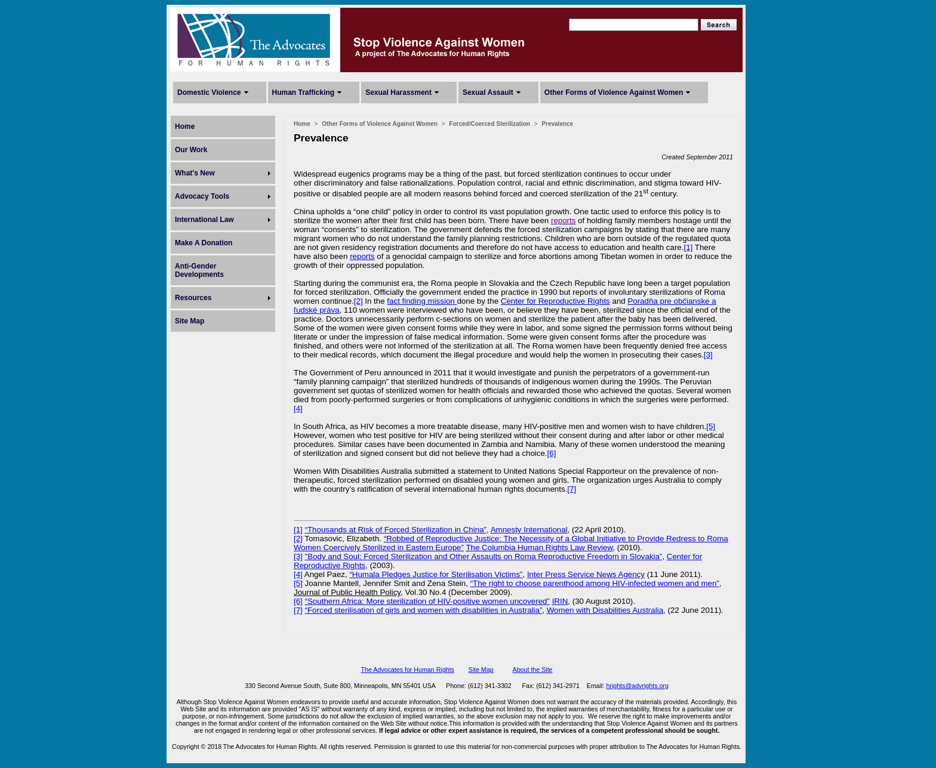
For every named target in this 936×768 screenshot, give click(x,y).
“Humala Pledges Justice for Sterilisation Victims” (435, 574)
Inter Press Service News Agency (586, 574)
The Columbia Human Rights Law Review (539, 547)
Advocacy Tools (202, 196)
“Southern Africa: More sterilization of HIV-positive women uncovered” (427, 601)
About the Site (533, 669)
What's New (195, 173)
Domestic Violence (209, 92)
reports (362, 256)
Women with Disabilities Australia (605, 610)
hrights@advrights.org (637, 685)
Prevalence (557, 124)
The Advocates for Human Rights (407, 669)
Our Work (191, 150)
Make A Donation (203, 243)
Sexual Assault (488, 92)
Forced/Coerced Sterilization (489, 124)
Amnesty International (529, 529)
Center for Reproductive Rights (555, 301)
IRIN (560, 601)
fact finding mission (422, 301)
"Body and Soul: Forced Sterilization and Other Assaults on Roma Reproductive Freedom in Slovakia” (484, 556)
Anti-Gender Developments (199, 270)
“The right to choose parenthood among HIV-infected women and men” (594, 583)
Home (185, 126)
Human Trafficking (303, 92)
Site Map (189, 321)
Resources (193, 298)
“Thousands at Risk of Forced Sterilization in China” (396, 529)
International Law (204, 219)
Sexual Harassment (398, 92)
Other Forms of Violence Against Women (613, 92)
